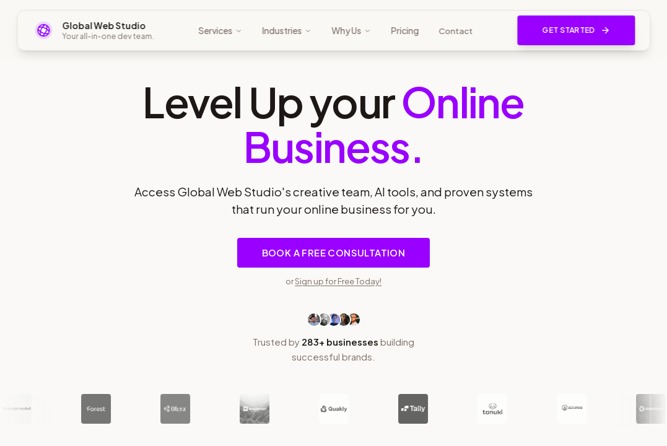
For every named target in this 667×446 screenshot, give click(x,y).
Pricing (405, 30)
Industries (287, 30)
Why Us (351, 30)
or (333, 281)
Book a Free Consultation (334, 252)
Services (220, 30)
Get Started (576, 30)
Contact (455, 31)
